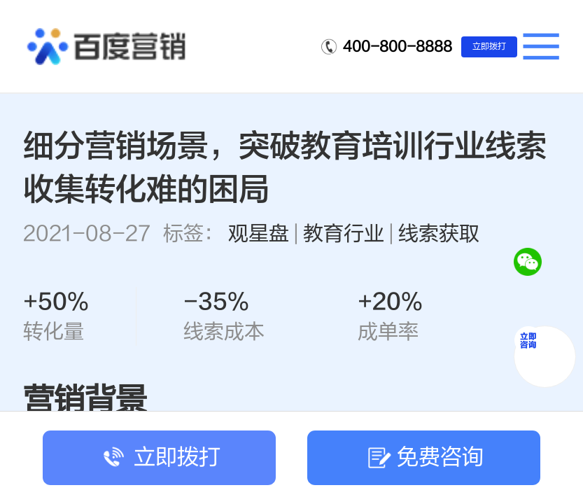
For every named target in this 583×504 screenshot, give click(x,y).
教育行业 (343, 234)
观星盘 (258, 234)
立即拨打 (489, 46)
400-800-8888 (397, 46)
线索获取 (438, 234)
